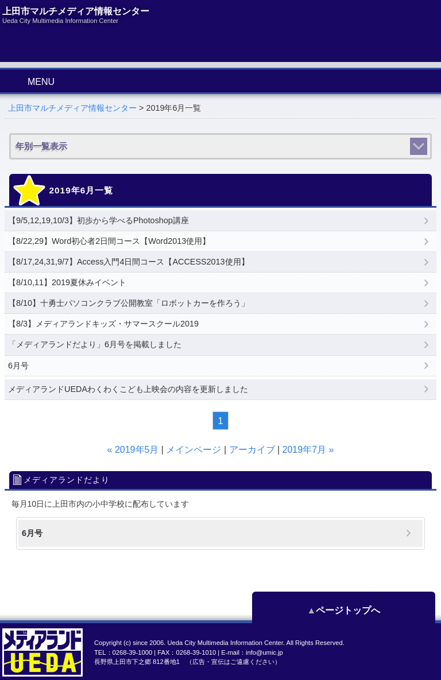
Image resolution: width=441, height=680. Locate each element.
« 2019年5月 (133, 449)
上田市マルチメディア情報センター (72, 107)
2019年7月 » (308, 449)
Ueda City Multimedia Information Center (225, 642)
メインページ (193, 449)
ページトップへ (383, 610)
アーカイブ (252, 449)
